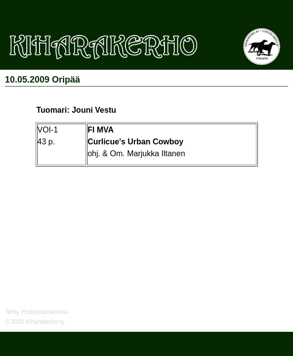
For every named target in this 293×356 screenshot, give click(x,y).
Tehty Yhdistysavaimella (36, 312)
